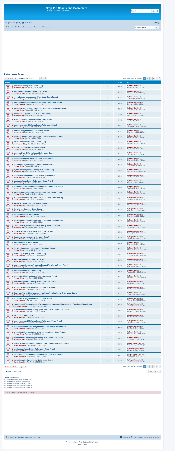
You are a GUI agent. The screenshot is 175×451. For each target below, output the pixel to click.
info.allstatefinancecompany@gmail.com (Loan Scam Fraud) (40, 332)
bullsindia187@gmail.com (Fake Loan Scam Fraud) (35, 276)
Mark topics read (128, 78)
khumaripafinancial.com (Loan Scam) (30, 142)
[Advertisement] (82, 51)
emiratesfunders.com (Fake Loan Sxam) (31, 91)
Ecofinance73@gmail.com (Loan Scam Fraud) (33, 164)
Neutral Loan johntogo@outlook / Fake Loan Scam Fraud (38, 136)
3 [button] (150, 78)
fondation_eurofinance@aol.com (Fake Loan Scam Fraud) (38, 187)
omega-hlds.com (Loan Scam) (27, 215)
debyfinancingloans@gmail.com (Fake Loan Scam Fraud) (38, 220)
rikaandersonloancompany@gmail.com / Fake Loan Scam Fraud (41, 310)
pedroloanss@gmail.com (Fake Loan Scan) (32, 114)
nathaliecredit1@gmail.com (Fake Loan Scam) (33, 360)
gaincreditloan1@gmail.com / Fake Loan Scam (34, 153)
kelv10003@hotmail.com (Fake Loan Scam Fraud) (35, 282)
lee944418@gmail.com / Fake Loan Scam (31, 131)
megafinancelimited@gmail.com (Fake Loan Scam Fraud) (38, 198)
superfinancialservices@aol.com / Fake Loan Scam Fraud (38, 355)
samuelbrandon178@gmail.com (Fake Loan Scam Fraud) (38, 321)
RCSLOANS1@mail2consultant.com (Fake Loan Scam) (37, 226)
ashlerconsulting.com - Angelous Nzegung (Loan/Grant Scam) (40, 108)
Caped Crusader (19, 104)
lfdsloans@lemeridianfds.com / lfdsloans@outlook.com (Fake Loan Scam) (45, 293)
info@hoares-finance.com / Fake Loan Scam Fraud (35, 287)
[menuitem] (18, 22)
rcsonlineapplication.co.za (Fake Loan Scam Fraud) (36, 97)
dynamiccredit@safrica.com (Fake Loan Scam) (34, 170)
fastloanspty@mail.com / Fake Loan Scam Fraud (34, 175)
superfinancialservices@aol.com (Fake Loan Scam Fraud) (38, 338)
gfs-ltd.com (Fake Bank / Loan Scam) (29, 147)
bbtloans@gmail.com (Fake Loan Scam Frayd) (33, 181)
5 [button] (156, 78)
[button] (160, 78)
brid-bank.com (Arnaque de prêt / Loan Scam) (33, 231)
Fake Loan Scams (15, 74)
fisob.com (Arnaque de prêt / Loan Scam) (31, 237)
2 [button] (147, 78)
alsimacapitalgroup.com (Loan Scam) (30, 254)
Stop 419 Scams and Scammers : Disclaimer (20, 392)
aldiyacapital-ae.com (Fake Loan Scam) (30, 203)
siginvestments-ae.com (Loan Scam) (29, 259)
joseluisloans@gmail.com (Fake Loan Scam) (33, 119)
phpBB (75, 442)
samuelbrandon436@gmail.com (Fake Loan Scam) (35, 125)
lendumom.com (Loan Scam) (26, 243)
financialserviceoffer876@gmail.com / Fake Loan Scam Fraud (40, 327)
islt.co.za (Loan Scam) (23, 315)
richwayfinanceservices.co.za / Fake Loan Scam (34, 248)
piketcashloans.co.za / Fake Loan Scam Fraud (33, 159)
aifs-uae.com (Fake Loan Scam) (27, 271)
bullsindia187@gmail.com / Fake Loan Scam (33, 299)
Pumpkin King (19, 87)
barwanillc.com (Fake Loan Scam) (28, 86)
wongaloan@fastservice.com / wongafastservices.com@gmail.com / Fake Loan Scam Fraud (53, 304)
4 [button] (153, 78)
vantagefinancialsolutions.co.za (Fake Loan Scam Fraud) (38, 103)
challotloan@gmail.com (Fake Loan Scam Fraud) (35, 349)
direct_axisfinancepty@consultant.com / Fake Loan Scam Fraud (41, 343)
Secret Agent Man (20, 345)
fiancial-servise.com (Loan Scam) (28, 209)
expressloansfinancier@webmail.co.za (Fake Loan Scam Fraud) (41, 265)
